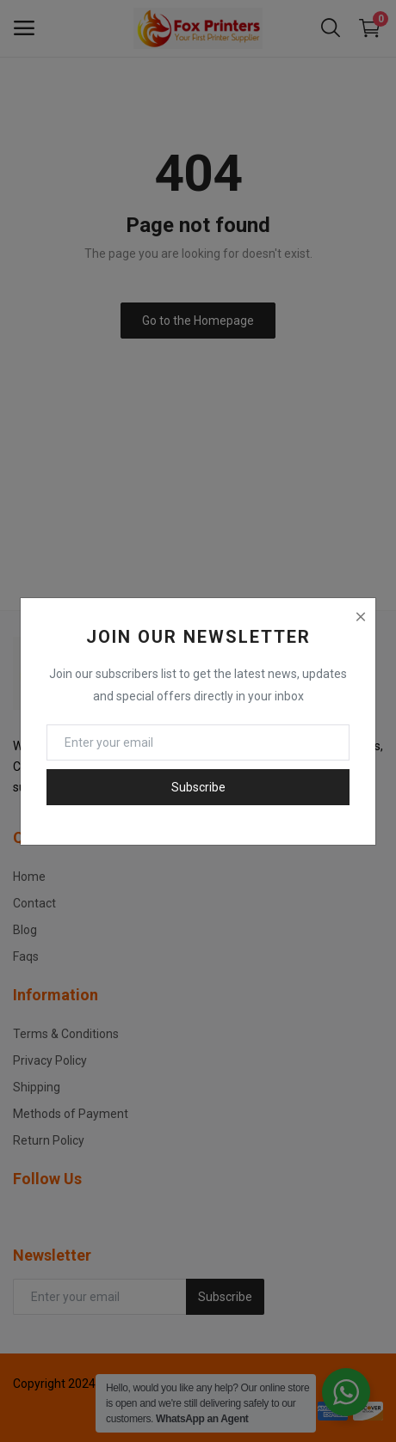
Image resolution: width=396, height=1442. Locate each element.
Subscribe (198, 787)
